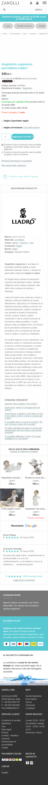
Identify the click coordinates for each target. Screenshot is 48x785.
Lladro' (15, 249)
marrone (24, 243)
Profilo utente (31, 3)
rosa (31, 243)
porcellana (19, 240)
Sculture (32, 34)
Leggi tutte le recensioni (24, 580)
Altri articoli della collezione (14, 165)
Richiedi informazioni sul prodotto (17, 161)
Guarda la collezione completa (24, 452)
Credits (5, 748)
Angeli (19, 246)
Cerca (38, 10)
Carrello (37, 3)
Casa (7, 26)
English (5, 772)
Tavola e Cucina (24, 26)
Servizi (29, 702)
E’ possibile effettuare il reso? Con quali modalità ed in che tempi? (23, 437)
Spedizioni (27, 88)
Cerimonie (30, 705)
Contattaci (30, 708)
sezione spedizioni (11, 609)
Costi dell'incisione (31, 128)
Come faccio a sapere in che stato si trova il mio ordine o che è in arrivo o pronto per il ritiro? (24, 416)
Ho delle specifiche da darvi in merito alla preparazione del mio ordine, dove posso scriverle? (23, 430)
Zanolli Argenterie (34, 696)
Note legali (6, 729)
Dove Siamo (31, 699)
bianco (15, 243)
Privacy (5, 732)
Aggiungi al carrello (21, 137)
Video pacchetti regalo (13, 678)
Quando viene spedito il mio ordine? (21, 404)
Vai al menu (44, 3)
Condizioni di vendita (11, 720)
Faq (3, 726)
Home (5, 34)
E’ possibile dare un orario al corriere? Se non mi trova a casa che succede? (23, 423)
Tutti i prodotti (14, 34)
